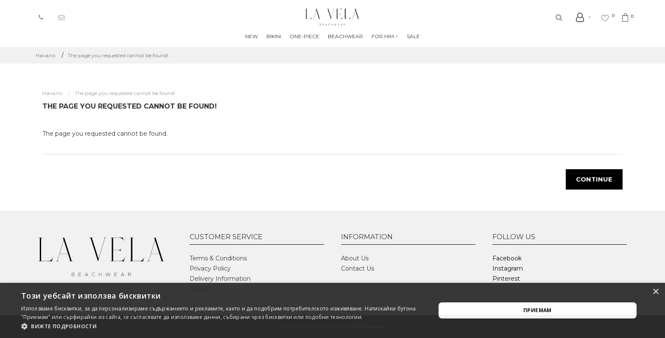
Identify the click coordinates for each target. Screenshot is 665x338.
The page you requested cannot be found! (118, 55)
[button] (222, 326)
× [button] (655, 292)
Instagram (507, 268)
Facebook (507, 258)
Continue (594, 179)
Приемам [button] (537, 310)
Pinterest (506, 278)
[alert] (332, 310)
